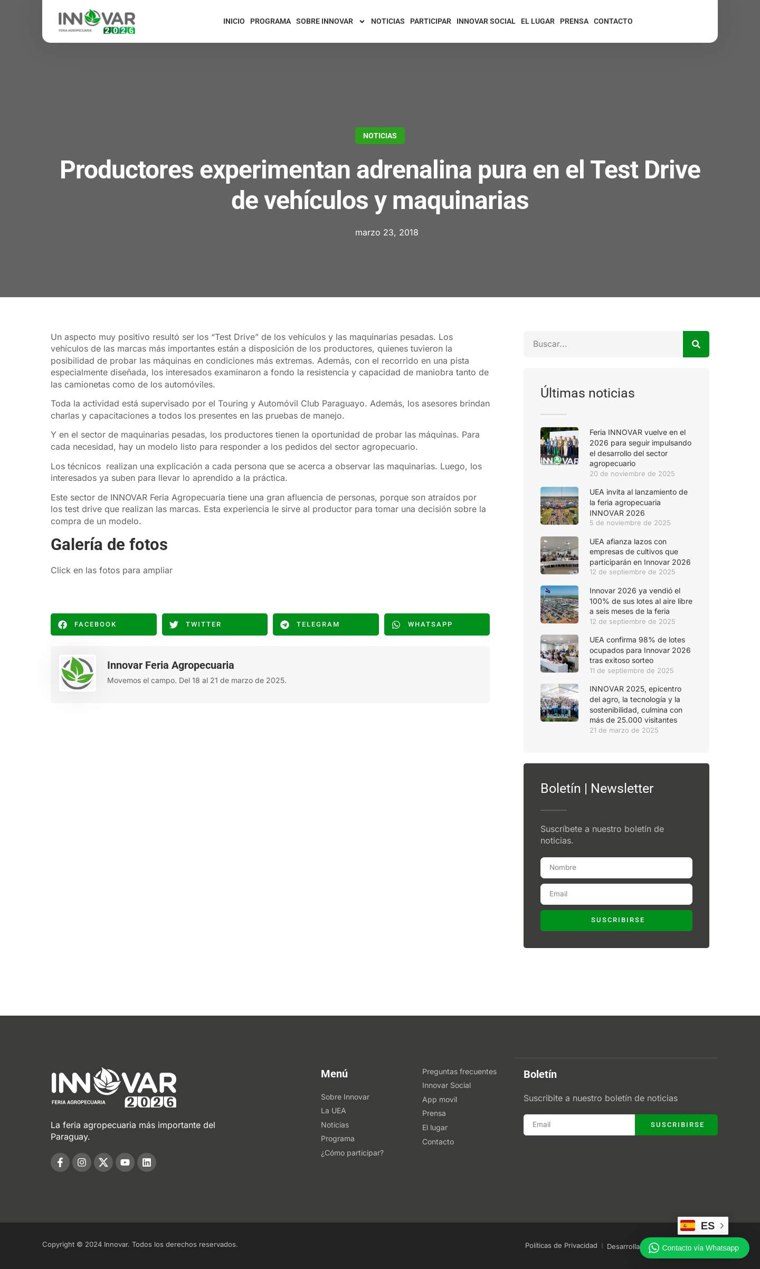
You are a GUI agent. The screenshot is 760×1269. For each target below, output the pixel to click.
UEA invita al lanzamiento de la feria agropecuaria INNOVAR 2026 (639, 502)
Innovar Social (486, 21)
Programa (270, 21)
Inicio (234, 21)
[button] (104, 624)
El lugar (538, 21)
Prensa (574, 21)
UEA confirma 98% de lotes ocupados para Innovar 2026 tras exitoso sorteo (640, 650)
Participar (430, 21)
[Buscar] (696, 344)
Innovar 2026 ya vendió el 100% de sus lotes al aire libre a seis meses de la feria (641, 600)
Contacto (613, 21)
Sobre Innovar (331, 22)
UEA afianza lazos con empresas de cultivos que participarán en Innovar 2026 (640, 551)
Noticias (388, 21)
